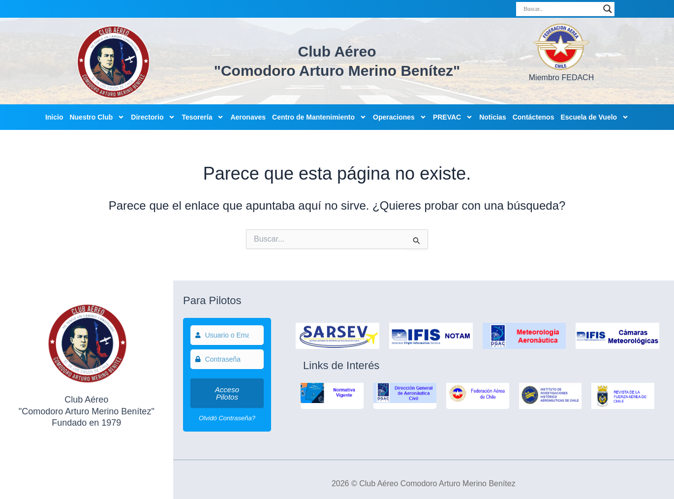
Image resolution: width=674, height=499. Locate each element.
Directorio (153, 117)
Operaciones (400, 117)
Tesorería (203, 117)
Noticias (492, 117)
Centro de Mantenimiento (319, 117)
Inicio (54, 117)
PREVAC (453, 117)
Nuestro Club (96, 117)
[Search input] (560, 9)
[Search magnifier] (607, 9)
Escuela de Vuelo (594, 117)
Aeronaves (248, 117)
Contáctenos (533, 117)
